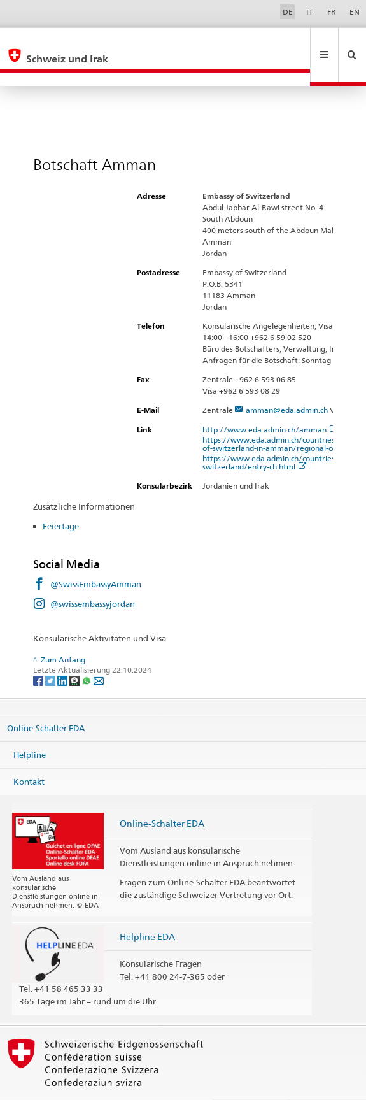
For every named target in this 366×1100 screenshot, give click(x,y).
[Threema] (75, 652)
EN (354, 12)
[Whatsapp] (87, 652)
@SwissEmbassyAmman (95, 557)
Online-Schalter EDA (46, 701)
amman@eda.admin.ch (287, 382)
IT (309, 12)
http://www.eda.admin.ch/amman (269, 402)
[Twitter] (51, 652)
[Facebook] (39, 652)
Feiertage (61, 499)
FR (331, 12)
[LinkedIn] (63, 652)
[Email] (99, 652)
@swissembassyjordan (92, 576)
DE (288, 12)
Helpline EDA (147, 909)
